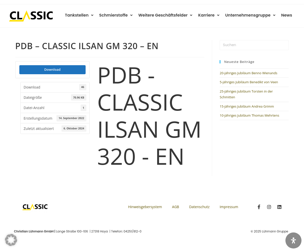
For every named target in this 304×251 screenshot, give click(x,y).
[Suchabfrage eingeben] (254, 45)
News (287, 15)
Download (52, 69)
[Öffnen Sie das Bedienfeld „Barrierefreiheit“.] (293, 240)
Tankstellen (84, 15)
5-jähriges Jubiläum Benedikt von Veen (249, 82)
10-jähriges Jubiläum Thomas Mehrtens (249, 115)
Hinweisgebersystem (145, 206)
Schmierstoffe (119, 15)
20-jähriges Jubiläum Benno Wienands (248, 73)
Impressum (229, 206)
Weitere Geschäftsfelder (168, 15)
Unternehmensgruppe (251, 15)
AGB (175, 206)
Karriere (210, 15)
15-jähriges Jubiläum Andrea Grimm (247, 106)
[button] (11, 240)
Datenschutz (199, 206)
